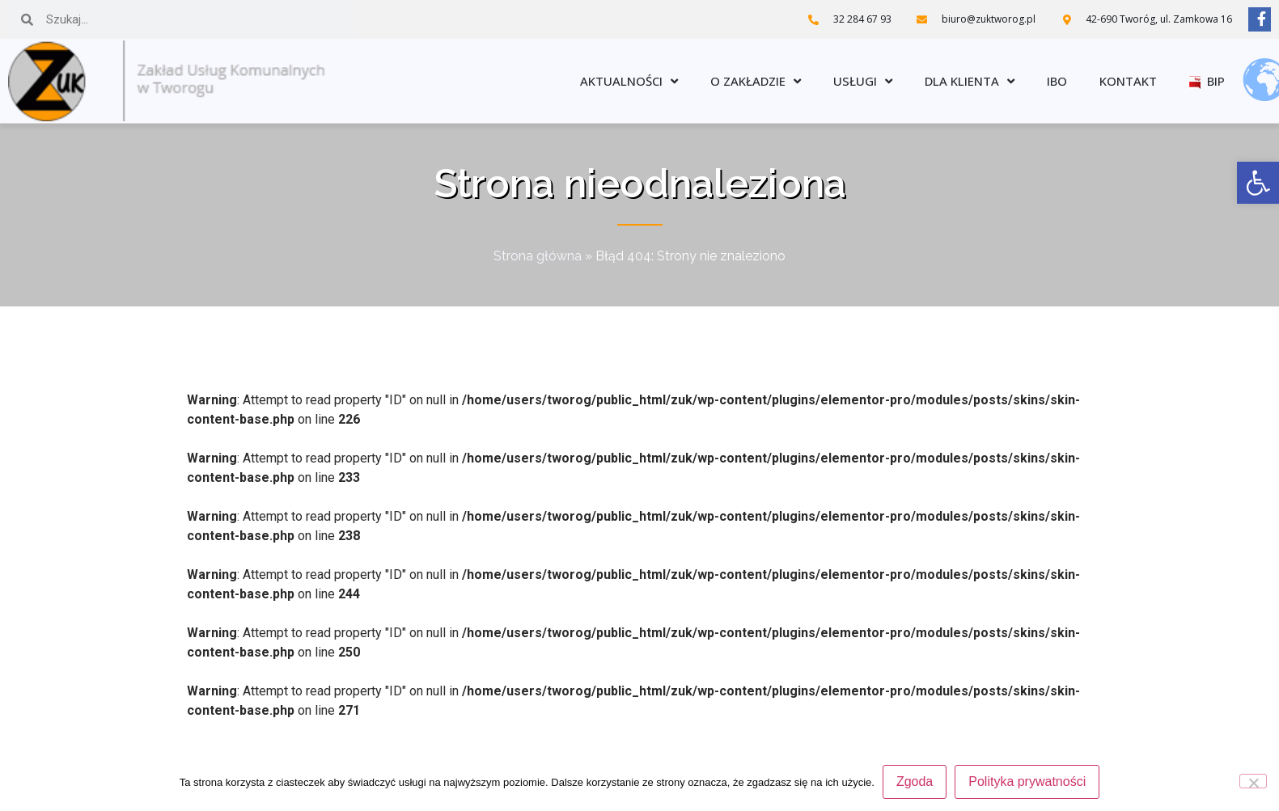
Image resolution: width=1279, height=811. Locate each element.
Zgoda (914, 781)
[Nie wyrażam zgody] (1253, 781)
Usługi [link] (862, 81)
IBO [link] (1057, 81)
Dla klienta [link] (969, 81)
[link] (1258, 183)
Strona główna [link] (537, 256)
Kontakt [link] (1128, 81)
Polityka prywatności (1027, 781)
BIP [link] (1207, 81)
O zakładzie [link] (755, 81)
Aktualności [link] (629, 81)
